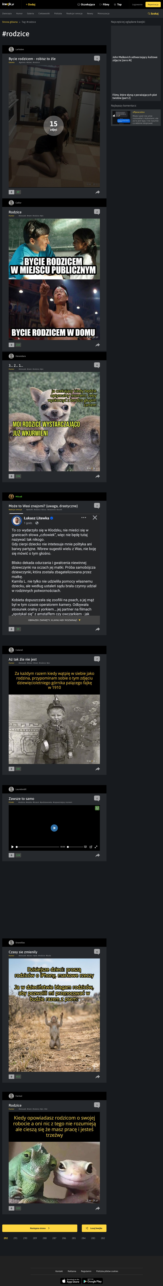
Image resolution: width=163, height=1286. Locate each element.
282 (103, 1238)
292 (6, 1238)
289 (35, 1238)
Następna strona (39, 1228)
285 (74, 1238)
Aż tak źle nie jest (23, 659)
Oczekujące (88, 4)
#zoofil (59, 510)
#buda (48, 956)
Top (119, 4)
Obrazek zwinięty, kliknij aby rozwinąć (52, 620)
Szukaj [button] (155, 13)
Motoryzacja (103, 13)
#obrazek (22, 216)
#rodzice (36, 62)
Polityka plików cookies (107, 1271)
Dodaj (31, 4)
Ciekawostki (44, 13)
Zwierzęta (7, 13)
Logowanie (137, 4)
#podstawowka (46, 802)
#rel (45, 1109)
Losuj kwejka (94, 1228)
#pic (42, 216)
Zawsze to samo (21, 799)
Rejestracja (153, 4)
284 (84, 1238)
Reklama (72, 1271)
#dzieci (29, 62)
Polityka (58, 13)
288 (45, 1238)
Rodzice (15, 212)
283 (93, 1238)
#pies (35, 956)
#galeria (22, 62)
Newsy (90, 13)
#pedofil (29, 510)
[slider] (37, 847)
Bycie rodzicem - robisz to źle (32, 59)
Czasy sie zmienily (23, 952)
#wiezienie (51, 510)
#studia (29, 802)
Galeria (30, 13)
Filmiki (11, 802)
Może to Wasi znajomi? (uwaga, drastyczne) (43, 506)
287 (54, 1238)
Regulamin (86, 1271)
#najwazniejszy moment (62, 802)
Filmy (106, 4)
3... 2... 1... (16, 365)
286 (64, 1238)
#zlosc (44, 510)
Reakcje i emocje (74, 13)
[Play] (12, 846)
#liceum (36, 802)
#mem (29, 216)
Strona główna (10, 21)
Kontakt (59, 1271)
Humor (19, 13)
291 (15, 1238)
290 (25, 1238)
